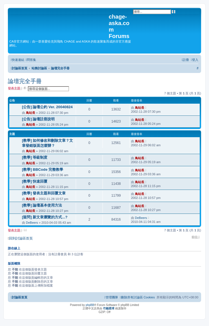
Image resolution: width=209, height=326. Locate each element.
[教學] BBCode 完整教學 (42, 169)
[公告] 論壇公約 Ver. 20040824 (47, 107)
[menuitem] (31, 59)
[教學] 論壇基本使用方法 (42, 205)
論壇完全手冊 (25, 81)
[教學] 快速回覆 (34, 181)
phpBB (90, 305)
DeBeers (32, 222)
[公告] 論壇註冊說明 (38, 119)
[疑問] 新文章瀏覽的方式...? (45, 217)
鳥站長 (30, 112)
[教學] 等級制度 (34, 157)
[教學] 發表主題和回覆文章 (44, 193)
